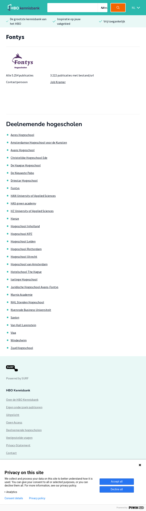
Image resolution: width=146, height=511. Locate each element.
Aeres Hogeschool (22, 135)
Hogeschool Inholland (25, 226)
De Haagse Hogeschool (26, 165)
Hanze (15, 218)
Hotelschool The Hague (26, 272)
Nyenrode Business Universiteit (31, 310)
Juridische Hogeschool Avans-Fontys (34, 287)
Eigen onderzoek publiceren (24, 407)
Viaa (13, 333)
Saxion (15, 317)
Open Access (14, 422)
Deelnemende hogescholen (24, 430)
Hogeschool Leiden (23, 241)
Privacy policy (37, 498)
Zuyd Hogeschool (22, 348)
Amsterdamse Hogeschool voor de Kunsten (39, 142)
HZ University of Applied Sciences (32, 211)
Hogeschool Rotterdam (26, 249)
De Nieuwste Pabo (22, 173)
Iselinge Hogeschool (24, 279)
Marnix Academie (22, 294)
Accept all (117, 481)
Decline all (117, 489)
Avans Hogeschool (23, 150)
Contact (11, 453)
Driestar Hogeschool (24, 180)
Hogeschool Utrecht (24, 256)
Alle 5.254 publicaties (19, 75)
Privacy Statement (18, 445)
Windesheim (19, 340)
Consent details (14, 498)
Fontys (15, 188)
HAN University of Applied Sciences (33, 196)
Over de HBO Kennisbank (22, 399)
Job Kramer (58, 82)
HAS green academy (23, 203)
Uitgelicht (12, 415)
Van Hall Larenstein (23, 325)
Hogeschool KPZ (21, 234)
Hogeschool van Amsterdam (29, 264)
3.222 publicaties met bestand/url (72, 75)
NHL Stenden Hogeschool (27, 302)
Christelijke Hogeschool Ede (29, 158)
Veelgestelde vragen (19, 437)
